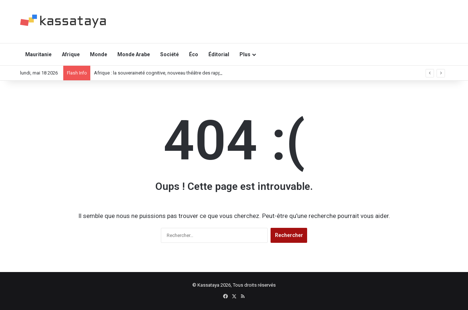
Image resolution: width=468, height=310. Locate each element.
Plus (244, 54)
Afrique (71, 54)
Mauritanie (38, 54)
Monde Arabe (133, 54)
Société (169, 54)
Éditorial (218, 54)
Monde (98, 54)
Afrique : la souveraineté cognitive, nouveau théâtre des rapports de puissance (176, 73)
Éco (193, 54)
